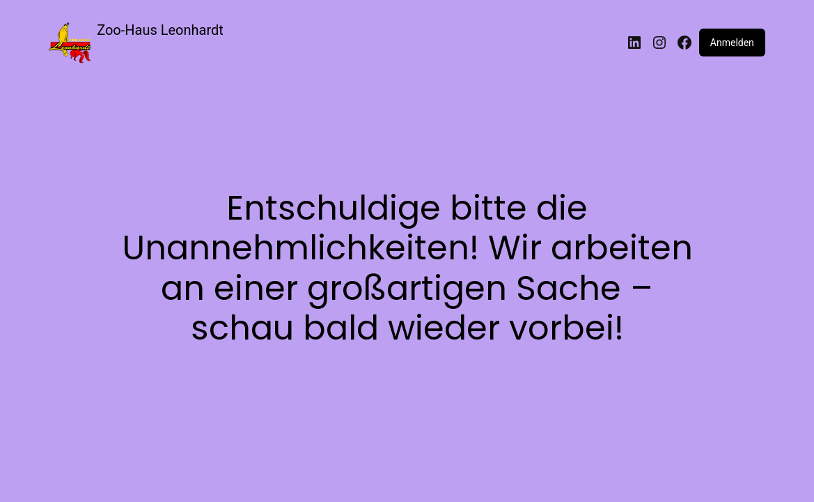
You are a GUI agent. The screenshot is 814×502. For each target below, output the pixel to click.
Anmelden (732, 42)
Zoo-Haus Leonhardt (160, 30)
